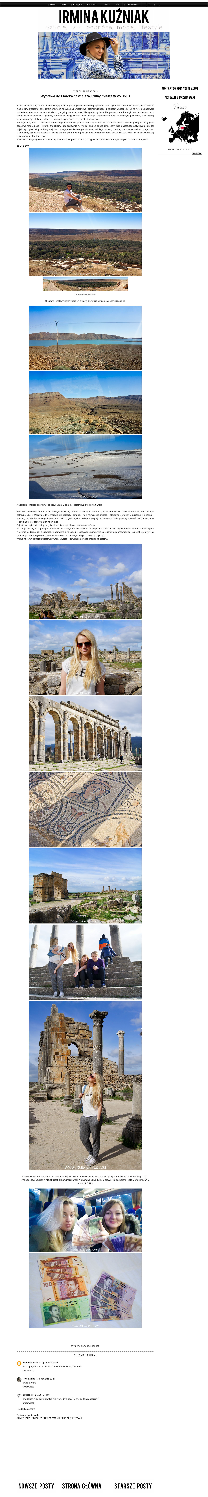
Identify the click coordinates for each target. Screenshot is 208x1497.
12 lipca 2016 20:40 (48, 1362)
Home (52, 4)
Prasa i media (92, 4)
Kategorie (77, 4)
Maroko (85, 1346)
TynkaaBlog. (29, 1378)
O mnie (63, 4)
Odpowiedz (28, 1370)
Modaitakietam (30, 1362)
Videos (107, 4)
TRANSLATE (23, 146)
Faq (117, 4)
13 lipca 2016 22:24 (45, 1378)
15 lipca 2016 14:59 (40, 1394)
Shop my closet (133, 4)
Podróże (94, 1346)
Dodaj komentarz (26, 1409)
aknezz (26, 1394)
